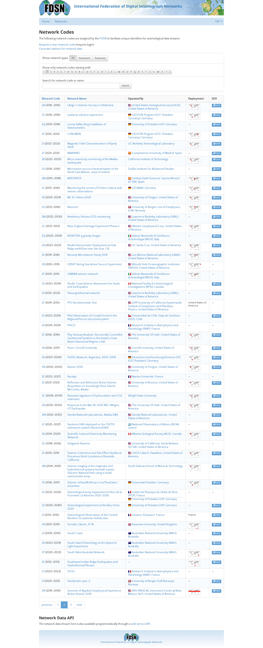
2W (44, 414)
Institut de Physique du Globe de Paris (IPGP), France (153, 494)
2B (43, 159)
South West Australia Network (86, 552)
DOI (216, 105)
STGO (71, 571)
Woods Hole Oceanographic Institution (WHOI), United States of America (154, 266)
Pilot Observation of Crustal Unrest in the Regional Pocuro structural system (92, 317)
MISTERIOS (74, 178)
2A (43, 105)
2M (44, 178)
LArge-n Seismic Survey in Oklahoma (90, 105)
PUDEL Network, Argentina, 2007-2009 (91, 357)
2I (43, 143)
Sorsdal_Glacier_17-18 (80, 524)
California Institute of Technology (148, 159)
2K (43, 434)
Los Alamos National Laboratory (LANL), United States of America (154, 256)
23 (43, 571)
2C (43, 226)
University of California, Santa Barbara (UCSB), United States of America (153, 445)
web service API (140, 624)
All (73, 58)
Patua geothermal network (83, 293)
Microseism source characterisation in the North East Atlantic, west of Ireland (92, 170)
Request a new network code (57, 44)
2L (43, 188)
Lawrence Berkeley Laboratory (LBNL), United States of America (153, 218)
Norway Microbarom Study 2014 (87, 255)
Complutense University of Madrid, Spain (155, 153)
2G (43, 115)
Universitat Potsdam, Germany (148, 482)
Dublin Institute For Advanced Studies (151, 169)
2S (43, 283)
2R (43, 197)
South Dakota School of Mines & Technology (155, 466)
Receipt (71, 376)
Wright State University (142, 395)
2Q (43, 124)
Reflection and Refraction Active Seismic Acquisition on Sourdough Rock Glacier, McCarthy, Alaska (92, 386)
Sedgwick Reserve (78, 443)
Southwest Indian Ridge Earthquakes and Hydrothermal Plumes (92, 563)
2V (43, 169)
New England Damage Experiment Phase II (93, 226)
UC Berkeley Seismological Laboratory (151, 143)
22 (43, 315)
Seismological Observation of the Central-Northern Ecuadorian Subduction (93, 516)
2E (43, 255)
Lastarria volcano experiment (85, 115)
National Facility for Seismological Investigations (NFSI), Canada (150, 285)
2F (43, 134)
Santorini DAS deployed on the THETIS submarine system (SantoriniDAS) (91, 426)
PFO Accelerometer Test (82, 302)
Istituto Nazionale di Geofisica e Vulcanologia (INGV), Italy (149, 237)
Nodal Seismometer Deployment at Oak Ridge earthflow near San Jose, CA (91, 247)
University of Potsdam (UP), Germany (152, 124)
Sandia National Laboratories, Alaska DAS (92, 414)
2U (43, 443)
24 (43, 293)
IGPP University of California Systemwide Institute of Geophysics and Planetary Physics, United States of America (155, 306)
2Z (43, 505)
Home (46, 21)
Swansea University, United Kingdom (152, 524)
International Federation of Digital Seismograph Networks (131, 642)
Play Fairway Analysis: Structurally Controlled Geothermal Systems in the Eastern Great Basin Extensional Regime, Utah (94, 338)
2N (43, 367)
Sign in (219, 21)
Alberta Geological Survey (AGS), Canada (155, 434)
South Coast (74, 533)
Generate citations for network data (60, 48)
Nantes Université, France (145, 376)
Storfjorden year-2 (78, 581)
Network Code (51, 98)
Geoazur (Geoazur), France (146, 515)
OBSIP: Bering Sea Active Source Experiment (94, 264)
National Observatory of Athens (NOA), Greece (154, 426)
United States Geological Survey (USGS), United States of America (154, 107)
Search (125, 85)
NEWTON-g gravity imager (83, 235)
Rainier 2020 (75, 367)
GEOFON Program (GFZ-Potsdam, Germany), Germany (150, 116)
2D (43, 207)
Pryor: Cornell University (82, 348)
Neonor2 (72, 207)
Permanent (84, 58)
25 (43, 492)
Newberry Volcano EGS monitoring (88, 216)
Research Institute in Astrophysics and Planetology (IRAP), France (153, 327)
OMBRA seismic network (82, 274)
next (79, 605)
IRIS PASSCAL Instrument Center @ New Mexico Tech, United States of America (154, 592)
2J (43, 515)
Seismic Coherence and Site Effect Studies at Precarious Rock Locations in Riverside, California (94, 456)
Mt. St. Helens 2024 (79, 197)
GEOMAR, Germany (142, 188)
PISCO (71, 325)
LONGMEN (74, 134)
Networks (61, 21)
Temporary (100, 58)
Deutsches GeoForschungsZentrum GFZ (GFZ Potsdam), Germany (154, 359)
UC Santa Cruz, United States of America (154, 245)
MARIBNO (73, 153)
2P (43, 552)
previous (47, 605)
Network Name (77, 98)
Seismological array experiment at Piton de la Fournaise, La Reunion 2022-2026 (94, 494)
